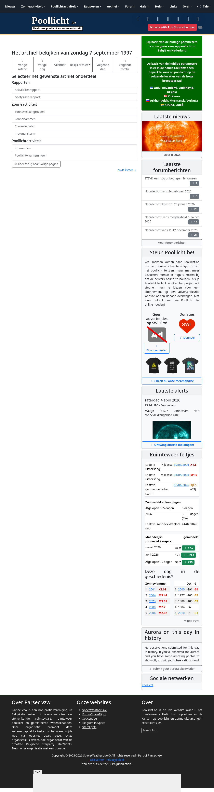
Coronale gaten (25, 126)
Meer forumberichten (172, 243)
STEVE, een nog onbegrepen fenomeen (172, 181)
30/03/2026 (181, 465)
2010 (181, 613)
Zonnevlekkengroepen (30, 112)
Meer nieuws (171, 155)
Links (173, 6)
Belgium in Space (93, 723)
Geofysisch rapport (27, 97)
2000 (152, 607)
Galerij (144, 6)
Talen (204, 6)
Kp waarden (23, 148)
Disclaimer (97, 760)
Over (186, 6)
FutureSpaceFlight (94, 714)
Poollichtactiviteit (63, 6)
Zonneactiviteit (32, 6)
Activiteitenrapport (27, 90)
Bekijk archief (79, 65)
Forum (129, 6)
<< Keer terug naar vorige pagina (36, 164)
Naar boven (127, 170)
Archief (112, 6)
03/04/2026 (181, 485)
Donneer (187, 337)
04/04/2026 (181, 475)
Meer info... (149, 730)
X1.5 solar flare (172, 141)
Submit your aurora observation (172, 669)
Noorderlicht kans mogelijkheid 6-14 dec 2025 (172, 219)
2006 (152, 613)
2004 (152, 595)
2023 (152, 601)
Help (158, 6)
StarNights (89, 727)
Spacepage (89, 718)
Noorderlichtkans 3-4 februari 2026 (172, 194)
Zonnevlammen (25, 119)
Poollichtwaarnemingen (30, 155)
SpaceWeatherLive (94, 710)
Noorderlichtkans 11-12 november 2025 (172, 232)
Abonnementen (157, 348)
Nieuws (10, 6)
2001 (152, 589)
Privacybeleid (115, 760)
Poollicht (147, 685)
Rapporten (91, 6)
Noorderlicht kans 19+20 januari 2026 (172, 206)
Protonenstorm (25, 133)
